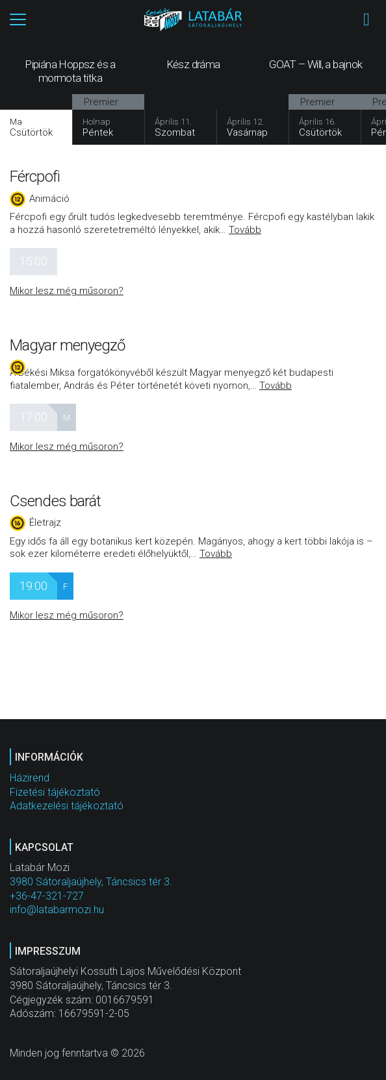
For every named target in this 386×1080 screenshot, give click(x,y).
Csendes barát (55, 501)
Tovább (245, 230)
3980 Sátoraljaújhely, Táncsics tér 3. (91, 882)
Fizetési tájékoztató (55, 792)
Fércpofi (35, 176)
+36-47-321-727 (47, 896)
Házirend (29, 778)
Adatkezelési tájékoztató (66, 806)
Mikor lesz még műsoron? (66, 291)
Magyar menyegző (67, 345)
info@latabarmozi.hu (57, 909)
